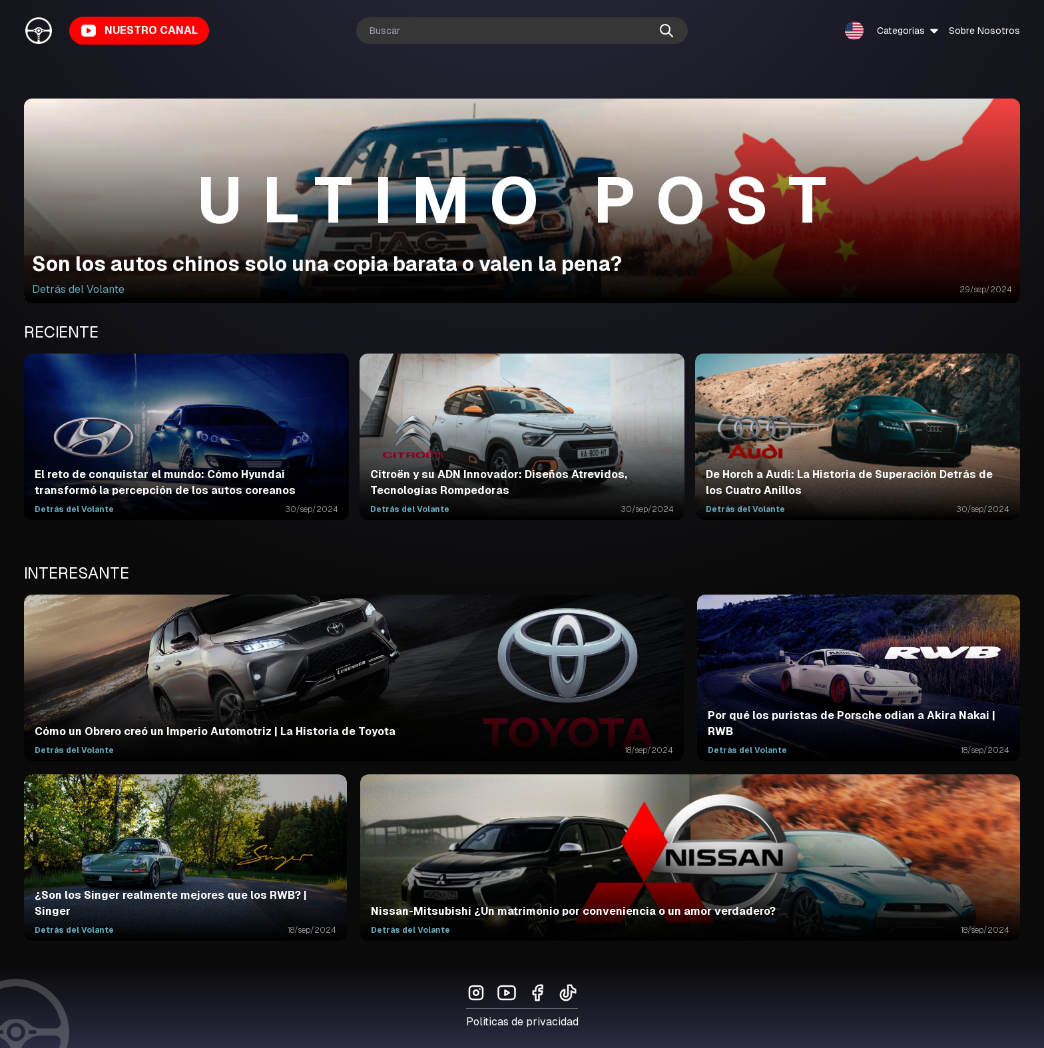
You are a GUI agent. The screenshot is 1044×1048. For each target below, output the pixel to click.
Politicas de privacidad (522, 1021)
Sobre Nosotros (984, 30)
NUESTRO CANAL (139, 31)
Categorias (909, 30)
